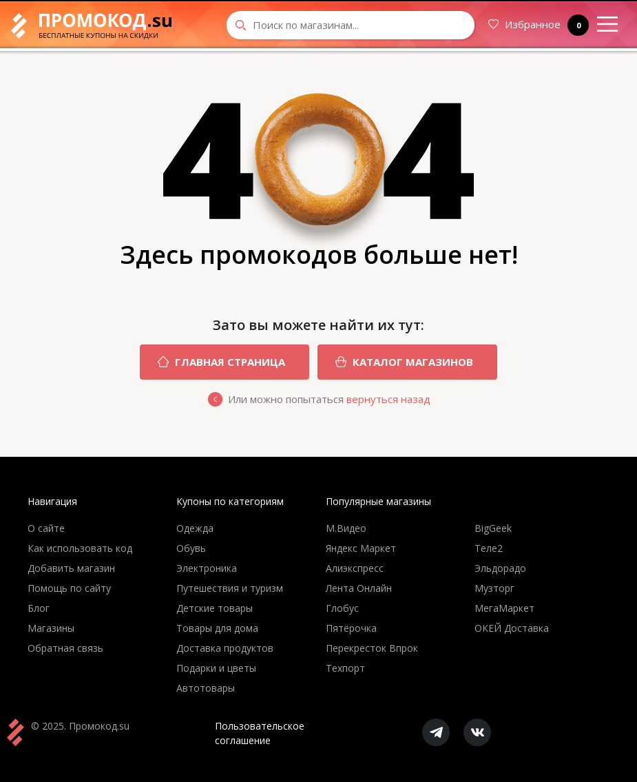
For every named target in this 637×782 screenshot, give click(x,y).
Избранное (538, 25)
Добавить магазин (71, 568)
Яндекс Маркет (361, 548)
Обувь (191, 548)
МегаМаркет (504, 608)
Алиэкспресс (355, 568)
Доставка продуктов (224, 648)
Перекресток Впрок (372, 648)
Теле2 (488, 548)
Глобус (342, 608)
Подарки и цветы (216, 668)
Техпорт (345, 668)
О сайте (46, 528)
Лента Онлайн (359, 588)
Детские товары (214, 608)
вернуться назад (388, 399)
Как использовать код (80, 548)
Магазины (51, 628)
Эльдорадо (500, 568)
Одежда (194, 528)
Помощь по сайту (69, 588)
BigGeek (493, 528)
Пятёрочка (351, 628)
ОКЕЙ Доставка (511, 628)
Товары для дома (217, 628)
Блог (39, 608)
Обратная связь (65, 648)
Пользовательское (259, 733)
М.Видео (346, 528)
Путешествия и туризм (229, 588)
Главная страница (212, 362)
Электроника (206, 568)
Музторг (494, 588)
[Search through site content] (350, 25)
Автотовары (205, 687)
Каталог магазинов (395, 362)
